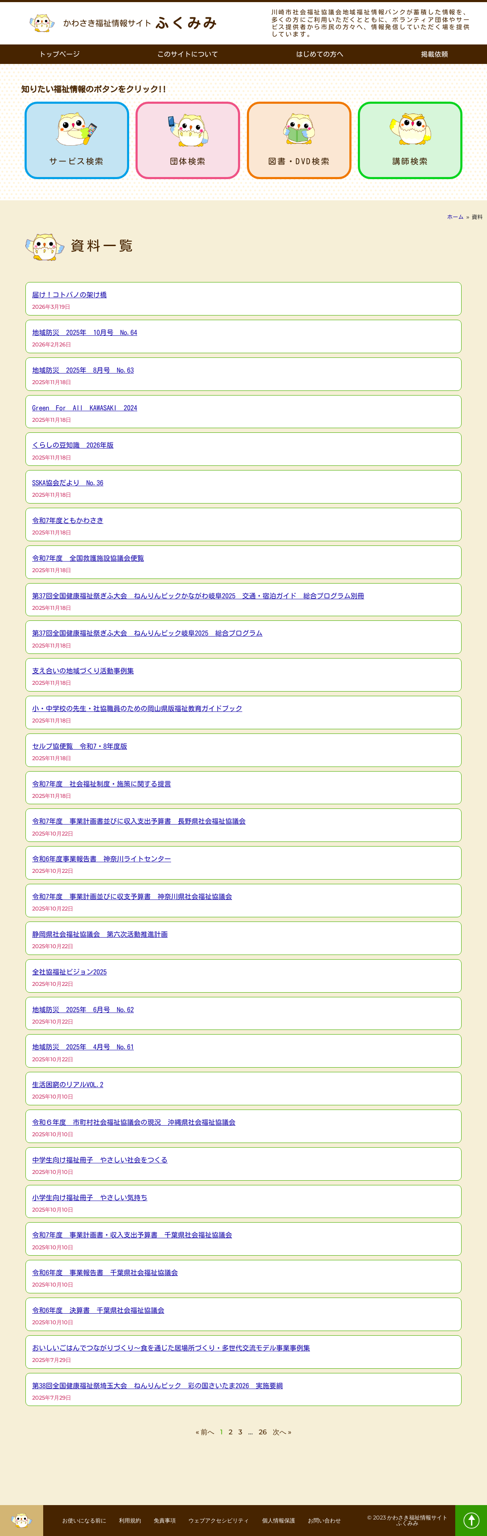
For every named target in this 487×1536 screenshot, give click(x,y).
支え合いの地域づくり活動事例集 (83, 670)
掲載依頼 (434, 54)
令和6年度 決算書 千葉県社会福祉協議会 (98, 1310)
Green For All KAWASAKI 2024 (84, 407)
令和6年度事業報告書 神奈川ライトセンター (101, 858)
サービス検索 (76, 161)
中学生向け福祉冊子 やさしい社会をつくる (100, 1160)
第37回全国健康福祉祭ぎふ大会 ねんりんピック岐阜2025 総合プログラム (147, 633)
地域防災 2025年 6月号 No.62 (83, 1009)
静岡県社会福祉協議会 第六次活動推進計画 (100, 934)
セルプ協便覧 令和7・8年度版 (79, 746)
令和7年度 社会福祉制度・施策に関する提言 (101, 783)
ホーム (455, 217)
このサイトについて (187, 54)
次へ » (282, 1432)
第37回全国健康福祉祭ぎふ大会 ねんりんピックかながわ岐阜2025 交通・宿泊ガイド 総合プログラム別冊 (198, 595)
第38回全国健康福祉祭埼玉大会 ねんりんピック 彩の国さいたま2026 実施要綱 (157, 1385)
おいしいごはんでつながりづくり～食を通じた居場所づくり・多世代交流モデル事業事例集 (171, 1348)
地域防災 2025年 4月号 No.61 (83, 1046)
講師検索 (410, 161)
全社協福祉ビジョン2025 (69, 972)
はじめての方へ (319, 54)
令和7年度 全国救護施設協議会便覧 (88, 558)
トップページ (59, 54)
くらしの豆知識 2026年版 (72, 445)
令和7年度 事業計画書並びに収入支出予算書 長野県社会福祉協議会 (139, 821)
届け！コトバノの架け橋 (69, 294)
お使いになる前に (90, 1515)
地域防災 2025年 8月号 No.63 (83, 370)
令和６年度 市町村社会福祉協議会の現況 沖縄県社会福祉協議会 (133, 1122)
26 (263, 1432)
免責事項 (183, 1515)
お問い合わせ (204, 1526)
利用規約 (143, 1515)
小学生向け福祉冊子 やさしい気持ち (89, 1197)
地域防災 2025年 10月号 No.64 (84, 332)
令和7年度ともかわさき (67, 520)
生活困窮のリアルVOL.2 (67, 1084)
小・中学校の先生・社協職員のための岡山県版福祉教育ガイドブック (137, 708)
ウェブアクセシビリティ (244, 1515)
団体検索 (188, 161)
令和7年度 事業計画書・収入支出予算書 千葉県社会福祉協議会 (132, 1235)
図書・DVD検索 (299, 161)
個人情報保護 (312, 1515)
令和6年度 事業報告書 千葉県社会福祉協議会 (105, 1272)
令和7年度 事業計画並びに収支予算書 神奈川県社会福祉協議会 (132, 896)
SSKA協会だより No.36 (67, 482)
